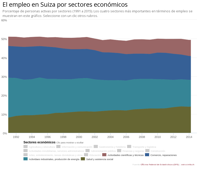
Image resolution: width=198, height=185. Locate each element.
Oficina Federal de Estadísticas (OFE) (160, 164)
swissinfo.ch (187, 164)
